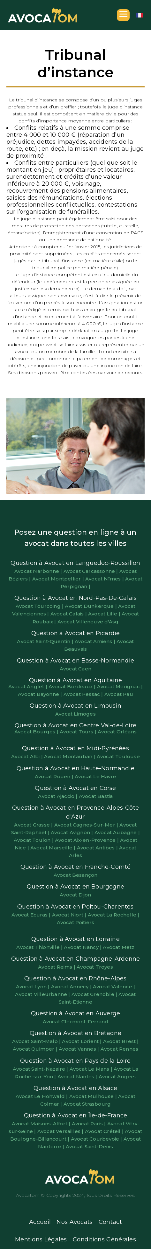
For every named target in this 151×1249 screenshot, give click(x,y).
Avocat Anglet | (28, 686)
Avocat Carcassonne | (91, 571)
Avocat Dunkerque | (91, 606)
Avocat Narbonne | (39, 571)
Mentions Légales (41, 1239)
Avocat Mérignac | (120, 686)
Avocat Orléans (117, 732)
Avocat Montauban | (70, 756)
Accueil (40, 1221)
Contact (110, 1221)
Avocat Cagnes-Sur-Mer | (87, 825)
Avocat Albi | (27, 756)
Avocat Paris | (89, 1124)
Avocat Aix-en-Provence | (87, 840)
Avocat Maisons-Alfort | (42, 1124)
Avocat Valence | (114, 987)
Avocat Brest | (121, 1041)
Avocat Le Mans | (92, 1069)
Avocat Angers (117, 1077)
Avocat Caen (75, 669)
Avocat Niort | (70, 915)
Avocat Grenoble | (95, 994)
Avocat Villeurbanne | (43, 994)
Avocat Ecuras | (31, 915)
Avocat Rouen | (55, 776)
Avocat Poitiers (75, 922)
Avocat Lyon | (33, 987)
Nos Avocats (75, 1221)
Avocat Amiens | (96, 641)
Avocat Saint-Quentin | (46, 641)
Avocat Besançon (76, 875)
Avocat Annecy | (72, 987)
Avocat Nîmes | (105, 579)
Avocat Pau (118, 694)
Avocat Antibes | (98, 848)
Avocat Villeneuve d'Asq (88, 622)
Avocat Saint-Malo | (37, 1041)
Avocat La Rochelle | (114, 915)
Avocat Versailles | (61, 1131)
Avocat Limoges (75, 714)
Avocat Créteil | (105, 1131)
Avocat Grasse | (34, 825)
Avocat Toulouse (118, 756)
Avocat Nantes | (78, 1077)
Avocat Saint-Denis (89, 1146)
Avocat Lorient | (82, 1041)
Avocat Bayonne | (40, 694)
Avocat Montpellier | (58, 579)
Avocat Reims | (57, 967)
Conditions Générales (104, 1239)
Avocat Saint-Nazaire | (41, 1069)
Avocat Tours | (79, 732)
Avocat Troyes (95, 967)
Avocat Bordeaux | (73, 686)
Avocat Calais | (69, 614)
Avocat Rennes (120, 1049)
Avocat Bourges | (37, 732)
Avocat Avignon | (72, 832)
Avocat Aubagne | (117, 832)
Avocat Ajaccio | (58, 796)
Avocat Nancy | (83, 947)
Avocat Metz (118, 947)
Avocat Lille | (105, 614)
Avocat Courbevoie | (97, 1139)
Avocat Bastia (96, 796)
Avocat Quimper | (36, 1049)
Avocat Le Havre (95, 776)
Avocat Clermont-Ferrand (76, 1022)
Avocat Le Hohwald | (42, 1096)
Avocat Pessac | (84, 694)
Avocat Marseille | (53, 848)
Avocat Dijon (75, 895)
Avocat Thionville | (40, 947)
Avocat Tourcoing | (40, 606)
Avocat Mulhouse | (93, 1096)
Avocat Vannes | (79, 1049)
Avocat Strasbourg (87, 1104)
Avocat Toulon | (34, 840)
